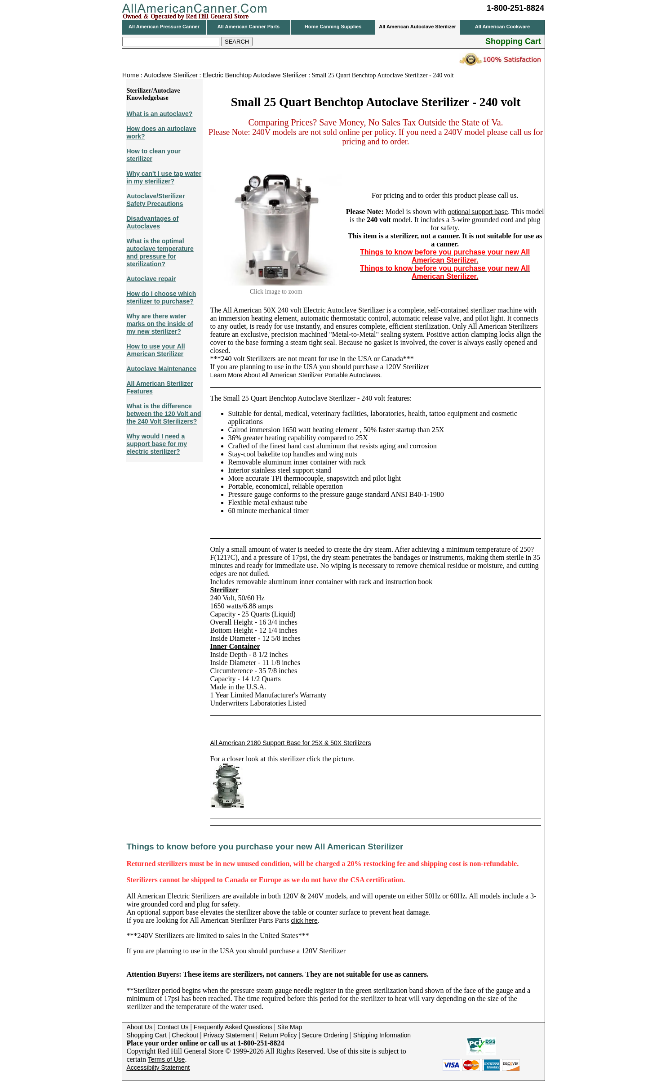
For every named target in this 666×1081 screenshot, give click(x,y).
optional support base (478, 211)
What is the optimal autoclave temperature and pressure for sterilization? (159, 252)
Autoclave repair (151, 278)
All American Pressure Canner (164, 26)
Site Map (289, 1027)
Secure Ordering (325, 1035)
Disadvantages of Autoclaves (152, 222)
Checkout (185, 1035)
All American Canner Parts (249, 26)
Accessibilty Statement (158, 1067)
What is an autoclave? (159, 113)
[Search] (170, 41)
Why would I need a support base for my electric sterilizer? (156, 444)
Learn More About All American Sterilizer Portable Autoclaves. (296, 375)
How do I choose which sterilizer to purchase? (161, 297)
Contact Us (172, 1027)
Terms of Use (166, 1059)
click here (304, 920)
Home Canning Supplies (333, 26)
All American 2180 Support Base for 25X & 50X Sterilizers (290, 742)
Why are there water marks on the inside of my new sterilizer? (159, 324)
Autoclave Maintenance (161, 368)
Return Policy (278, 1035)
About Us (139, 1027)
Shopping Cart (146, 1035)
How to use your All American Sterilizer (155, 350)
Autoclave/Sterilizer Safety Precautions (155, 199)
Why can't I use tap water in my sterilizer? (163, 177)
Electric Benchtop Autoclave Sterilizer (255, 75)
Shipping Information (382, 1035)
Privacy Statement (228, 1035)
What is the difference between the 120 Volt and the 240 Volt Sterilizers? (163, 413)
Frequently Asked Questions (233, 1027)
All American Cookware (502, 26)
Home (130, 75)
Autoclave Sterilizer (171, 75)
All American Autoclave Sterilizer (417, 26)
